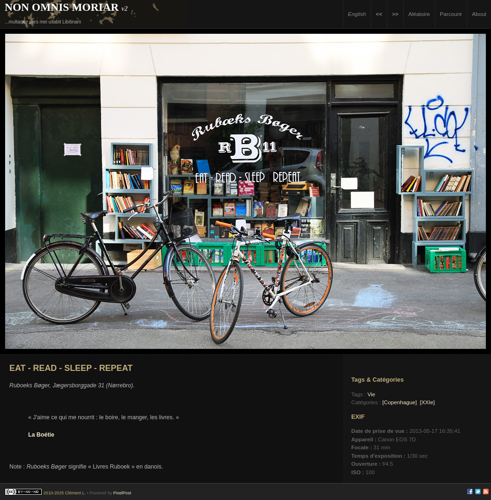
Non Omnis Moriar (62, 7)
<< (379, 14)
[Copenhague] (399, 402)
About (479, 14)
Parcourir (451, 14)
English (357, 14)
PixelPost (122, 493)
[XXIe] (427, 402)
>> (395, 14)
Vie (372, 394)
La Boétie (41, 434)
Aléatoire (419, 14)
